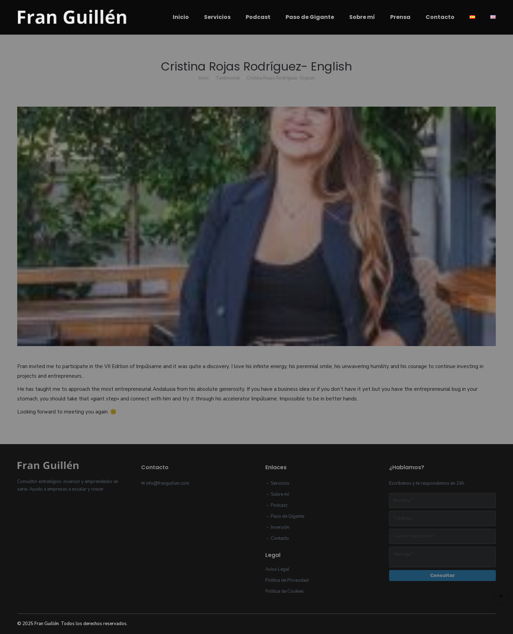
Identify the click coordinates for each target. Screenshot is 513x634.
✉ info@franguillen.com (165, 483)
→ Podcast (276, 505)
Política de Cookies (284, 591)
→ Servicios (277, 483)
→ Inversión (277, 527)
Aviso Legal (277, 569)
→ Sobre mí (277, 494)
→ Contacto (277, 538)
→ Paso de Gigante (284, 516)
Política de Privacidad (287, 580)
